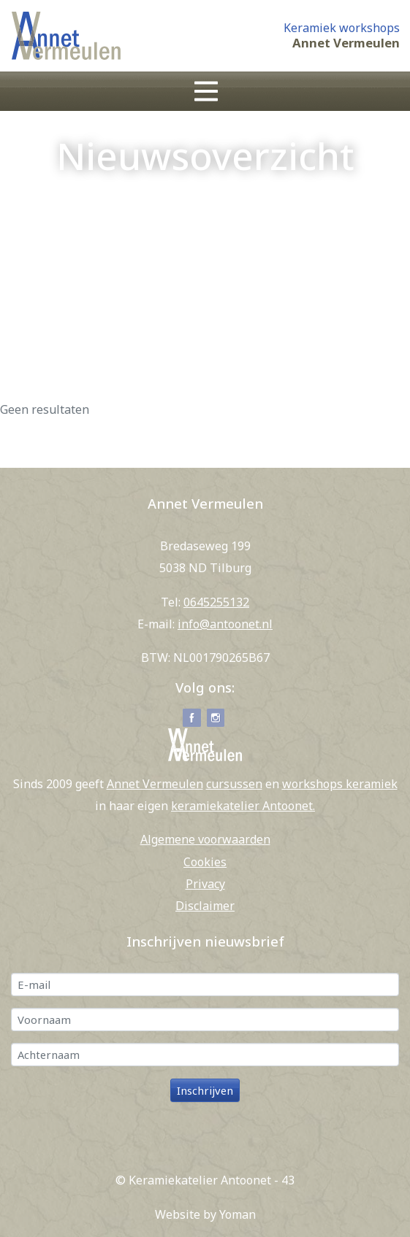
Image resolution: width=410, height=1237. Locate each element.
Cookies (205, 862)
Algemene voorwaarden (205, 839)
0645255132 (216, 602)
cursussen (234, 784)
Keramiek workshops (342, 28)
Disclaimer (205, 906)
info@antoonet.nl (225, 624)
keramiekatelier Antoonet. (243, 806)
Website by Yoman (205, 1214)
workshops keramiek (340, 784)
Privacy (205, 884)
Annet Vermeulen (346, 43)
